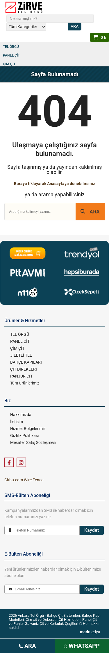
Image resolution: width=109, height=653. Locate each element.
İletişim (16, 422)
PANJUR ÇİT (21, 376)
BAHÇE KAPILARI (26, 362)
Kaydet (91, 530)
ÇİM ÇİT (9, 64)
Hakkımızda (20, 415)
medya (90, 632)
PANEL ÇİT (11, 55)
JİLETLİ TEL (21, 355)
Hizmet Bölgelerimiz (28, 429)
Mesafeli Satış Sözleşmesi (33, 442)
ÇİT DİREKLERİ (23, 369)
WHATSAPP (82, 645)
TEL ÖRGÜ (11, 47)
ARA (90, 211)
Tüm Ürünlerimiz (24, 383)
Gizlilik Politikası (24, 435)
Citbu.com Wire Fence (23, 480)
